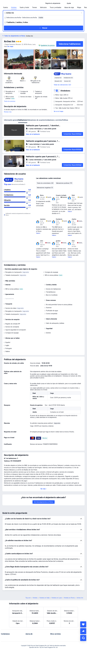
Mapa (79, 7)
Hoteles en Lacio (57, 598)
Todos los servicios (9, 101)
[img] (19, 59)
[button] (63, 3)
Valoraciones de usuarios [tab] (36, 120)
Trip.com (28, 598)
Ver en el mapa (58, 111)
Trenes (34, 7)
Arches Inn (9, 41)
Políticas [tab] (65, 120)
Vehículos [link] (43, 7)
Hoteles (14, 7)
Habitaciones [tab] (22, 120)
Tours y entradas (55, 7)
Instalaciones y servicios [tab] (53, 120)
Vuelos (5, 7)
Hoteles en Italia (44, 598)
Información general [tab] (11, 120)
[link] (53, 3)
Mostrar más (7, 112)
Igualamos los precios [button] (48, 45)
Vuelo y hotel (24, 7)
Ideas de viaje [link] (69, 7)
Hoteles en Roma (69, 598)
